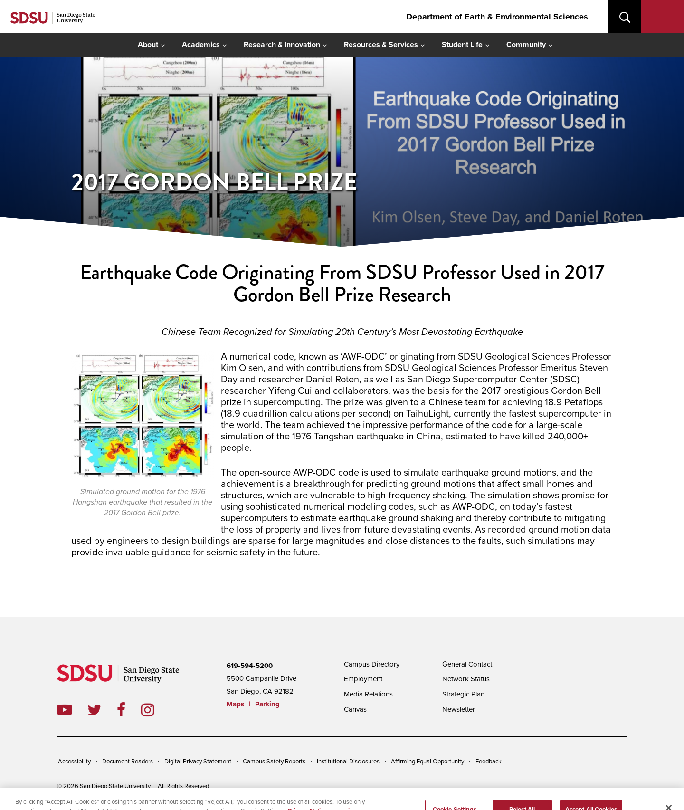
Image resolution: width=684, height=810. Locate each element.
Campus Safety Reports (274, 761)
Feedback (488, 761)
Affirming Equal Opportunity (427, 761)
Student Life (462, 44)
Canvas (355, 709)
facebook (129, 709)
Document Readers (127, 761)
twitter (102, 709)
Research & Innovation (282, 44)
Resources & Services (381, 44)
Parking (267, 704)
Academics (201, 44)
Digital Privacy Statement (197, 761)
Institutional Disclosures (348, 761)
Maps (235, 704)
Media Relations (368, 694)
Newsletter (458, 709)
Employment (363, 679)
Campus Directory (371, 664)
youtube (64, 709)
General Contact (467, 664)
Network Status (466, 679)
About (148, 44)
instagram (155, 709)
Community (526, 44)
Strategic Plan (463, 694)
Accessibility (74, 761)
